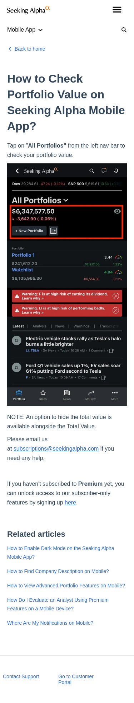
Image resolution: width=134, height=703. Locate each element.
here (70, 502)
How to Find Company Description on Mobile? (58, 571)
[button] (117, 10)
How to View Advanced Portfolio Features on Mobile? (66, 585)
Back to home (30, 49)
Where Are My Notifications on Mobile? (50, 623)
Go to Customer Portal (76, 679)
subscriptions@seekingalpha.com (56, 449)
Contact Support (21, 676)
